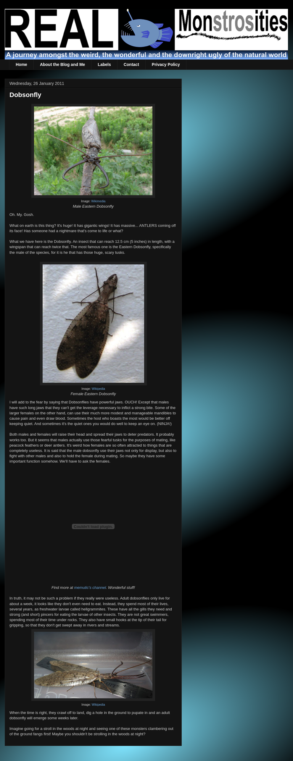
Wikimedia (98, 201)
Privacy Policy (166, 64)
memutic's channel (90, 587)
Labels (104, 64)
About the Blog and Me (62, 64)
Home (21, 64)
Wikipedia (98, 388)
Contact (131, 64)
